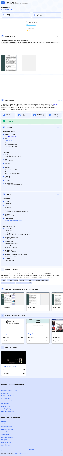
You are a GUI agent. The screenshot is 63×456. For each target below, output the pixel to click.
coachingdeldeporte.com (9, 409)
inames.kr (4, 388)
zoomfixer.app (5, 445)
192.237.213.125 (9, 140)
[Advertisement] (31, 50)
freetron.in (4, 421)
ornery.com (6, 334)
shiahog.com (5, 393)
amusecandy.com (6, 426)
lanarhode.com (6, 442)
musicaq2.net (5, 432)
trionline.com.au (6, 424)
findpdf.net (31, 334)
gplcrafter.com (5, 398)
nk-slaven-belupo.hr (7, 396)
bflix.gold (4, 440)
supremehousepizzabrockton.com (12, 401)
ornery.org (55, 104)
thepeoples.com (6, 406)
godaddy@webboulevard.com (13, 220)
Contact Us (31, 449)
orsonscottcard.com (9, 366)
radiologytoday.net (7, 429)
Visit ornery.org (6, 9)
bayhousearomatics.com (9, 390)
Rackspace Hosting (10, 136)
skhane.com (5, 403)
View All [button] (60, 100)
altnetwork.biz (5, 434)
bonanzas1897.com (7, 437)
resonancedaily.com (7, 411)
